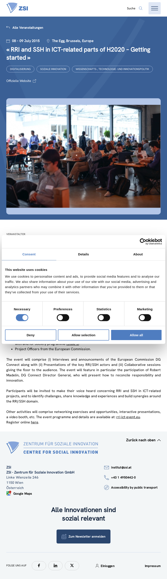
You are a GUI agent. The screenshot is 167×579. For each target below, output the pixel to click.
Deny (31, 335)
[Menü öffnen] (155, 8)
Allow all (136, 335)
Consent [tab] (29, 254)
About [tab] (138, 254)
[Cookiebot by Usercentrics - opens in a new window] (143, 241)
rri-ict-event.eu (128, 417)
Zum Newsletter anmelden (83, 536)
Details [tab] (83, 254)
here (34, 422)
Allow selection (83, 335)
